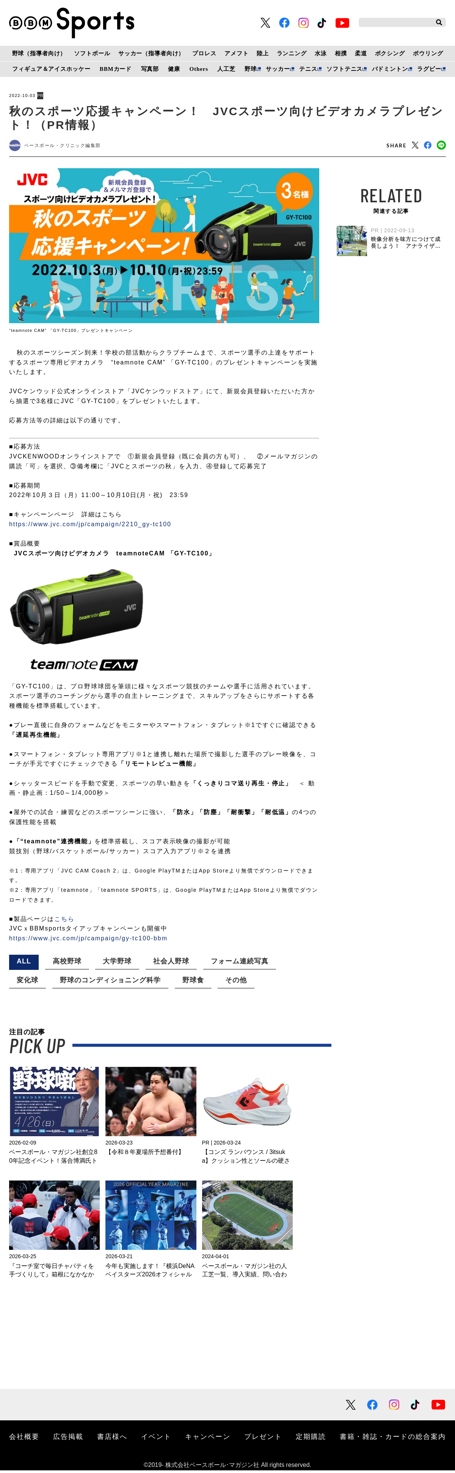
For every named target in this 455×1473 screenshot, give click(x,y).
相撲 (341, 53)
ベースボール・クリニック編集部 (70, 147)
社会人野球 (171, 964)
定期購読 (311, 1438)
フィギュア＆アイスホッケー (51, 69)
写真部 (150, 69)
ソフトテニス (344, 69)
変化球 (27, 983)
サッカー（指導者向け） (151, 53)
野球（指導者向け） (39, 53)
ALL (24, 964)
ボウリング (428, 53)
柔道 (361, 53)
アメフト (236, 53)
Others (199, 69)
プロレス (204, 53)
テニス (308, 69)
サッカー (278, 69)
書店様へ (112, 1438)
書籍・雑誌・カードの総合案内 (393, 1438)
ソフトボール (92, 53)
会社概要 (24, 1438)
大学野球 (117, 964)
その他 (236, 983)
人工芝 (226, 69)
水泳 (321, 53)
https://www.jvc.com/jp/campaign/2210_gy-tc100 (90, 527)
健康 (174, 69)
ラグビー (429, 69)
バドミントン (390, 69)
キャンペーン (208, 1438)
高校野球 (67, 964)
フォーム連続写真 (239, 964)
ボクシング (390, 53)
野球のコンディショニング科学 (110, 983)
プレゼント (263, 1438)
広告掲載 (68, 1438)
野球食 (193, 983)
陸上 (263, 53)
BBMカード (116, 69)
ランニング (292, 53)
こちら (64, 921)
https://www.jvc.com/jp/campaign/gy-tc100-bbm (88, 941)
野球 (251, 69)
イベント (156, 1438)
